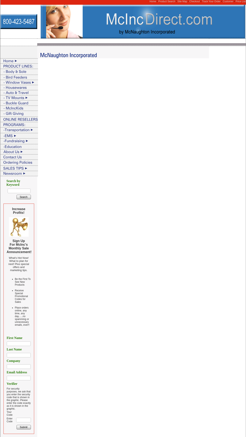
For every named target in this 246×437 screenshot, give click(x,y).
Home (152, 1)
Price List (241, 1)
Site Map (182, 1)
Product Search (166, 1)
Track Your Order (211, 1)
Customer (228, 1)
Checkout (194, 1)
